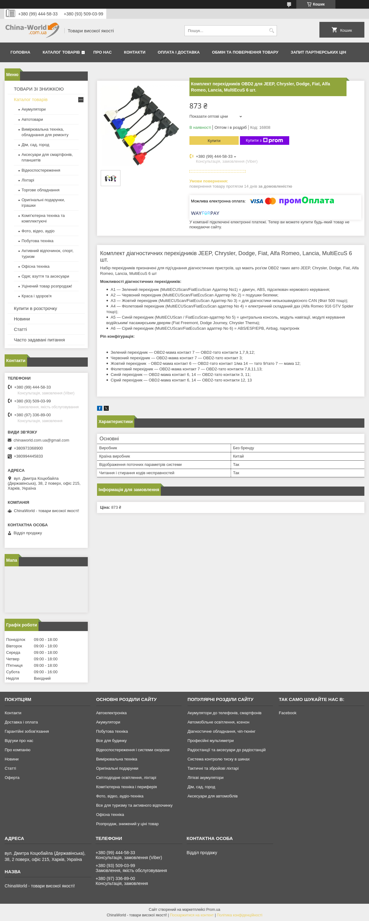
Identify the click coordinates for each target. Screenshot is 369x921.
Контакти (135, 52)
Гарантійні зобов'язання (27, 731)
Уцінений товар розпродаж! (47, 286)
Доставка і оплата (21, 722)
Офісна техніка (36, 266)
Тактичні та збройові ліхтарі (213, 768)
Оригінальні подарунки (117, 768)
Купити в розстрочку (35, 308)
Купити (214, 140)
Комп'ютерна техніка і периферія (126, 786)
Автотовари (32, 119)
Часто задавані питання (39, 339)
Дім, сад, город (35, 144)
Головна (20, 52)
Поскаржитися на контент (192, 915)
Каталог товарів (61, 52)
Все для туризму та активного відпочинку (134, 805)
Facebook (287, 713)
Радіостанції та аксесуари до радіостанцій (227, 750)
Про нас (102, 52)
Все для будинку (111, 740)
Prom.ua (213, 909)
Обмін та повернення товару (245, 52)
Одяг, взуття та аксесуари (45, 276)
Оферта (12, 777)
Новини (22, 318)
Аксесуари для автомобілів (213, 796)
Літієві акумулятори (206, 777)
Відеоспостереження (41, 170)
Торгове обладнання (40, 190)
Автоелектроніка (111, 713)
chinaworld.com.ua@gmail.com (41, 440)
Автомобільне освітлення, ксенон (218, 722)
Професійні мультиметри (211, 740)
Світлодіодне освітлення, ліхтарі (126, 777)
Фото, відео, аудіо (38, 231)
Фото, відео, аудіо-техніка (120, 796)
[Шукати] (271, 30)
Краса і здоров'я (36, 296)
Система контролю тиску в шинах (219, 759)
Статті (20, 329)
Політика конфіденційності (239, 915)
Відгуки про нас (19, 740)
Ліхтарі (28, 180)
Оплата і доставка (179, 52)
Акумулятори (34, 109)
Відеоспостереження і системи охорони (132, 750)
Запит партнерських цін (318, 52)
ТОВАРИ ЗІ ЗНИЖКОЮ (39, 89)
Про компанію (17, 750)
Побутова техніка (37, 240)
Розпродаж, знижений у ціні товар (127, 823)
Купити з (264, 140)
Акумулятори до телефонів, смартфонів (225, 713)
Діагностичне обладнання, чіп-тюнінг (222, 731)
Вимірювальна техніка (116, 759)
